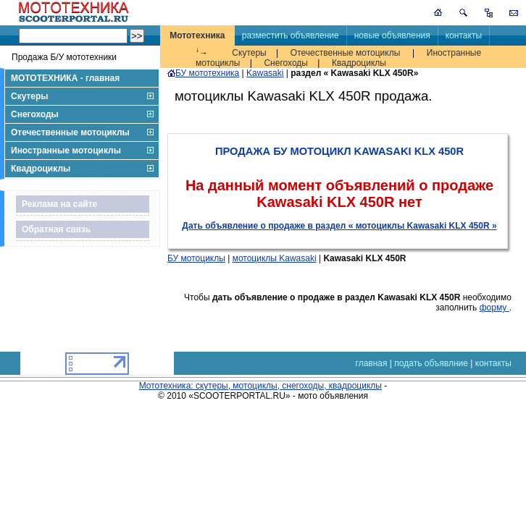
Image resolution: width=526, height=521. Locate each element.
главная (372, 363)
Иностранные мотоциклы (66, 150)
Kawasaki (264, 73)
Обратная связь (56, 229)
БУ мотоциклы (196, 258)
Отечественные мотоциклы (345, 53)
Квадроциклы (359, 63)
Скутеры (249, 53)
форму (494, 307)
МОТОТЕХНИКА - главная (65, 78)
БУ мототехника (203, 73)
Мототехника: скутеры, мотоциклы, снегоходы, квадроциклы (260, 386)
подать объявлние (431, 363)
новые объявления (392, 35)
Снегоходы (286, 63)
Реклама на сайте (59, 204)
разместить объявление (290, 35)
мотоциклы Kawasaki (275, 258)
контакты (464, 35)
